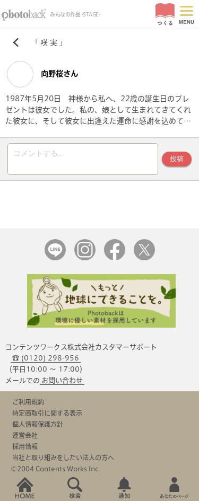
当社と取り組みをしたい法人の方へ (63, 457)
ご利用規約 (28, 402)
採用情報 (25, 446)
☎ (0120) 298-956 (45, 358)
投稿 (177, 159)
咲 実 (48, 42)
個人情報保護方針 (37, 424)
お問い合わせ (62, 380)
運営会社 (25, 435)
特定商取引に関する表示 (47, 413)
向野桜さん (42, 74)
